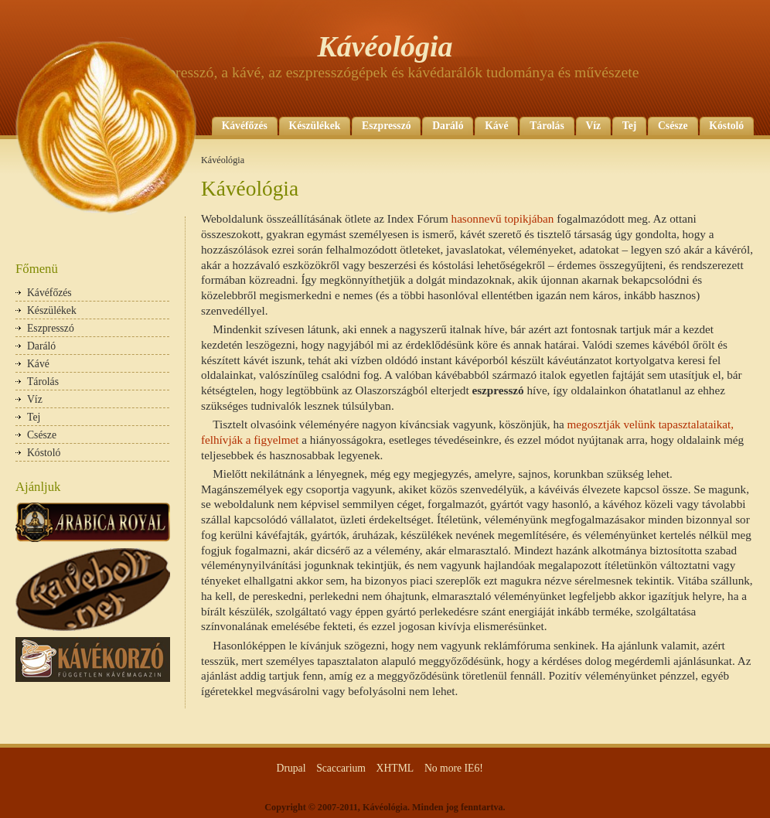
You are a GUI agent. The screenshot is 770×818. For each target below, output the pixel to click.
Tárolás (547, 125)
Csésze (673, 125)
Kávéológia (384, 46)
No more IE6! (453, 768)
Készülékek (315, 125)
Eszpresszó (386, 125)
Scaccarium (341, 768)
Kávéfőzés (244, 125)
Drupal (291, 768)
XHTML (395, 768)
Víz (593, 125)
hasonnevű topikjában (502, 218)
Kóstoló (726, 125)
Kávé (496, 125)
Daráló (447, 125)
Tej (629, 125)
